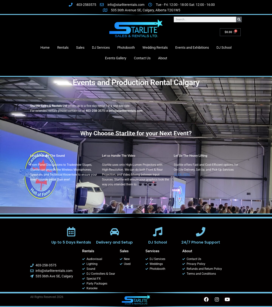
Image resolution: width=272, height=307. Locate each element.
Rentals (63, 47)
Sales (80, 47)
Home (45, 47)
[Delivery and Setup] (114, 231)
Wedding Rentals (155, 47)
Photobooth (126, 47)
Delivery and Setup (114, 242)
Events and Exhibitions (192, 47)
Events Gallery (115, 58)
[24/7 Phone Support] (200, 231)
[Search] (239, 19)
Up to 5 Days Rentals (71, 242)
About (162, 58)
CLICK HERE (182, 174)
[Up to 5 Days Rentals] (71, 231)
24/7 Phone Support (200, 242)
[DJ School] (157, 231)
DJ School (224, 47)
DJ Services (101, 47)
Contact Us (142, 58)
